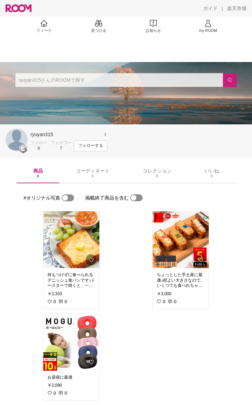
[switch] (68, 197)
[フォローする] (90, 145)
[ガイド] (210, 8)
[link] (71, 239)
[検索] (230, 80)
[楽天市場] (236, 8)
